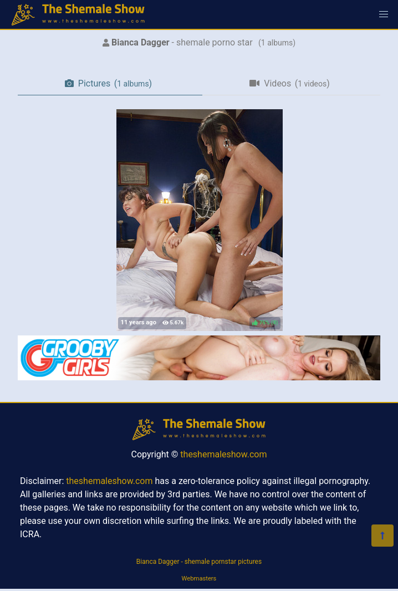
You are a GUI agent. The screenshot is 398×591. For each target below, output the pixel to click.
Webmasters (199, 578)
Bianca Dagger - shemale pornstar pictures (199, 561)
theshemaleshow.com (223, 454)
